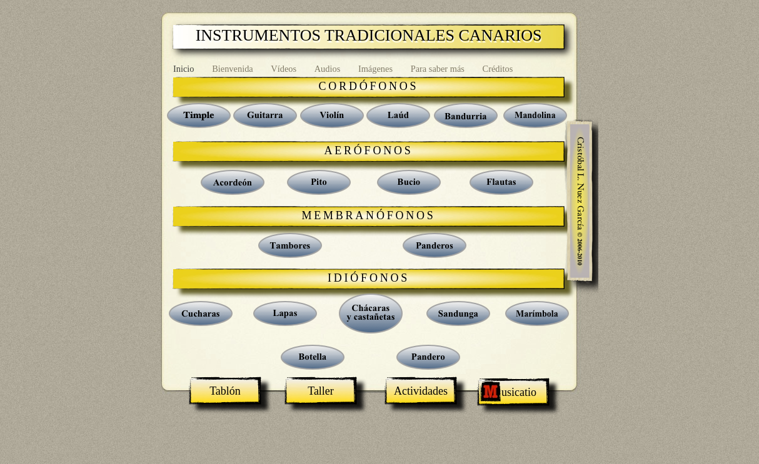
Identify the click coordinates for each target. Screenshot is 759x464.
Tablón (225, 391)
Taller (321, 391)
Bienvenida (233, 69)
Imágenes (376, 69)
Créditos (498, 69)
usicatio (513, 392)
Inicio (184, 69)
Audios (328, 69)
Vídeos (284, 69)
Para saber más (439, 69)
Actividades (421, 391)
